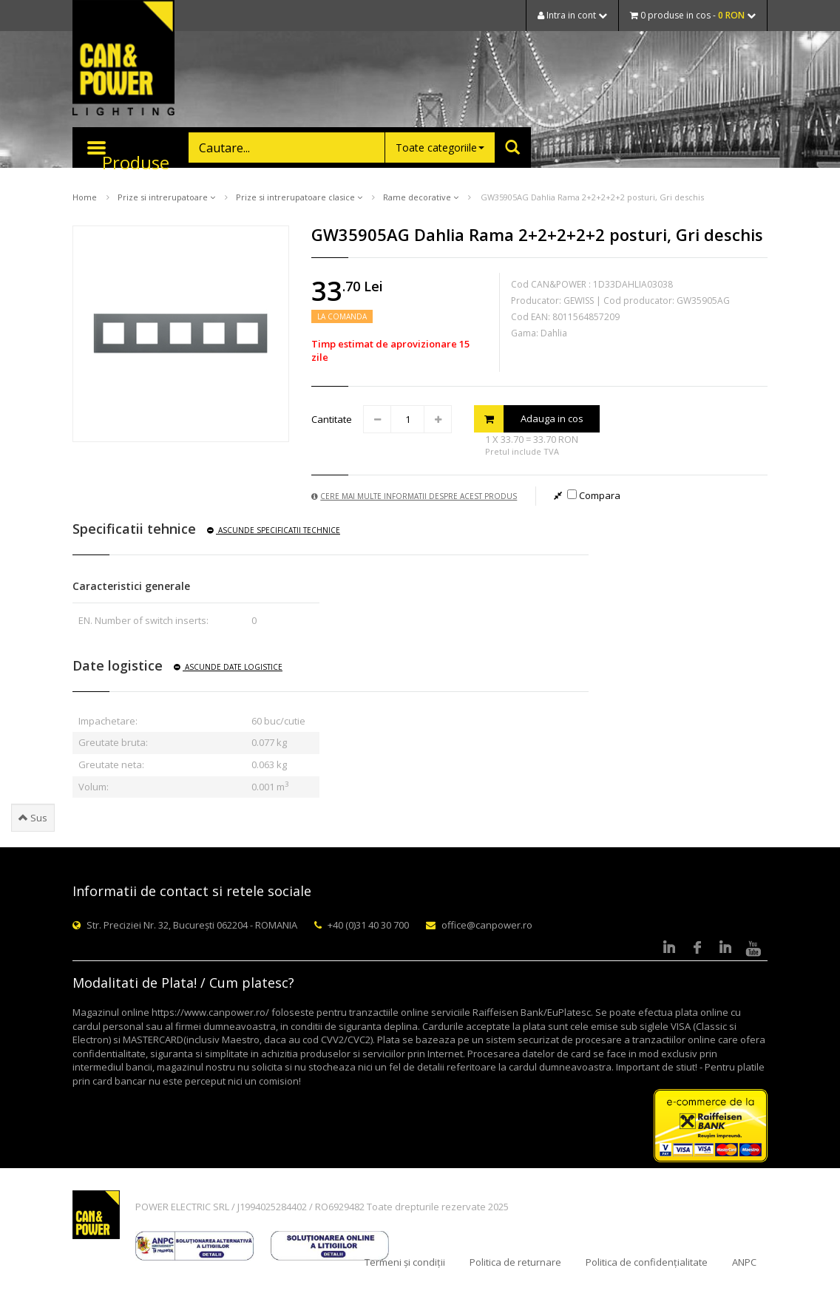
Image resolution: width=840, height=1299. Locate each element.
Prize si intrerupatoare (166, 197)
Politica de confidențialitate (647, 1262)
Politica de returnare (515, 1262)
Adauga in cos (528, 419)
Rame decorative (420, 197)
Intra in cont (572, 15)
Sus (32, 817)
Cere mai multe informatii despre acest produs (414, 496)
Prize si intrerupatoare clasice (299, 197)
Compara (593, 495)
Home (84, 197)
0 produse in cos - (693, 15)
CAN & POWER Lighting (123, 59)
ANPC (744, 1262)
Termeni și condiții (405, 1262)
